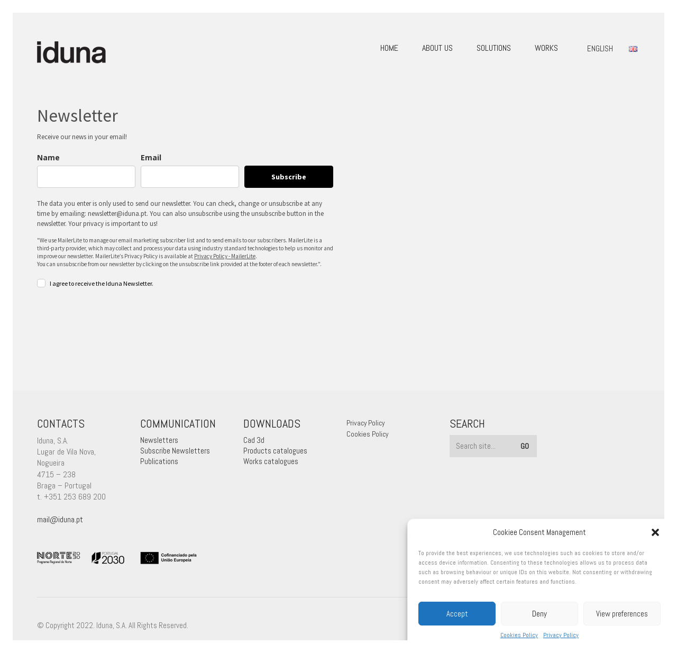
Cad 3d (253, 440)
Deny (539, 614)
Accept (457, 614)
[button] (655, 532)
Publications (159, 461)
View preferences (622, 614)
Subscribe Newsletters (175, 451)
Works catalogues (270, 461)
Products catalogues (275, 451)
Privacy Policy (561, 635)
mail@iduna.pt (60, 519)
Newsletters (159, 440)
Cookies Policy (519, 635)
